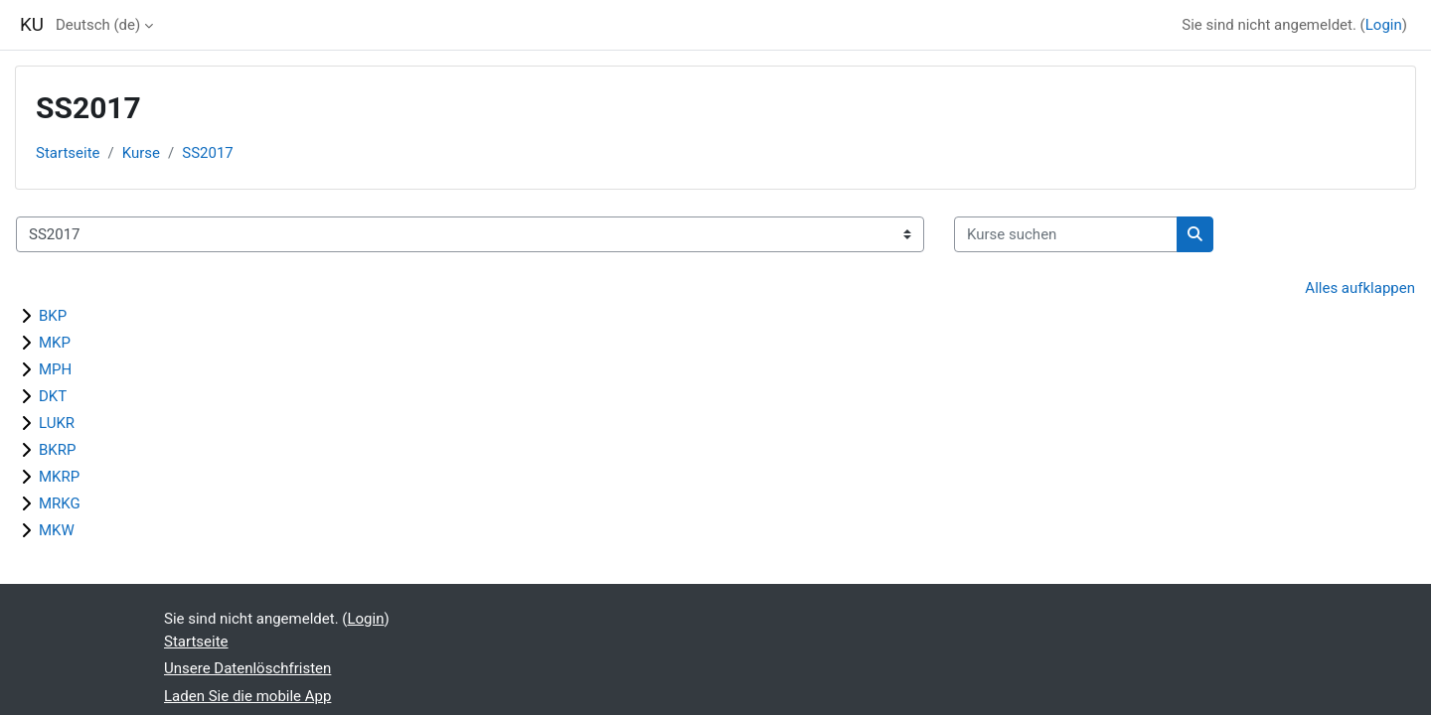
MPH (55, 369)
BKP (53, 316)
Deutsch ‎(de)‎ (98, 25)
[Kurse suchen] (1066, 234)
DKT (53, 396)
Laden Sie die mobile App (247, 696)
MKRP (59, 477)
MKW (57, 530)
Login (1383, 25)
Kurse (141, 153)
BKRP (57, 450)
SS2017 (208, 153)
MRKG (59, 503)
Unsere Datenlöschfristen (247, 668)
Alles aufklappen (1360, 288)
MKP (55, 343)
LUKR (57, 423)
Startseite (68, 153)
